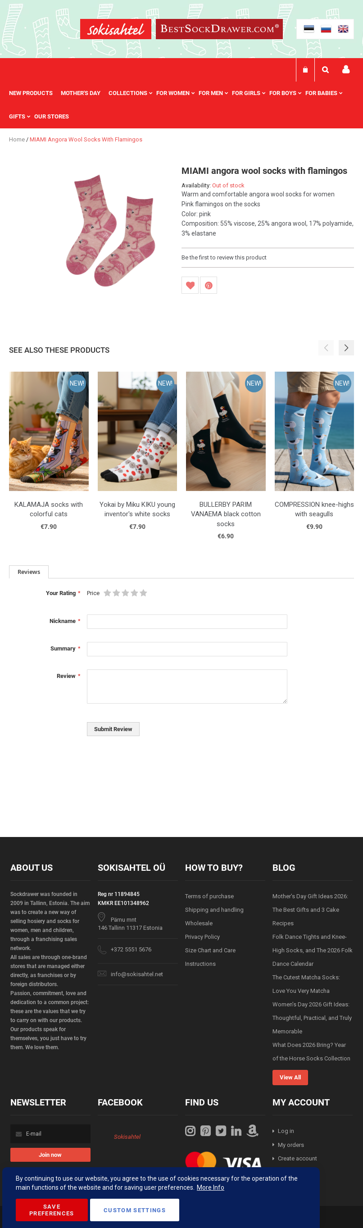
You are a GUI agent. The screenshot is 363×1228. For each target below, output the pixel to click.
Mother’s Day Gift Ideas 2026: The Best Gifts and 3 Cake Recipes (310, 910)
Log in (286, 1131)
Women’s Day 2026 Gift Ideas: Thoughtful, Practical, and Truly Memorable (312, 1018)
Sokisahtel (127, 1136)
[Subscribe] (50, 1155)
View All (290, 1077)
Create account (297, 1158)
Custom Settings (135, 1210)
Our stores (51, 116)
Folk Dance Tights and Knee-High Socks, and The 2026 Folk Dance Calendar (312, 950)
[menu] (181, 105)
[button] (346, 347)
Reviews (29, 572)
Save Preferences (51, 1210)
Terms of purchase (209, 896)
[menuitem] (35, 93)
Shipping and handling (214, 909)
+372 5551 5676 (131, 949)
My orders (291, 1145)
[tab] (29, 571)
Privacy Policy (202, 936)
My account (345, 69)
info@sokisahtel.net (137, 974)
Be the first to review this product (224, 257)
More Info (210, 1187)
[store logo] (115, 30)
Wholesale (199, 923)
